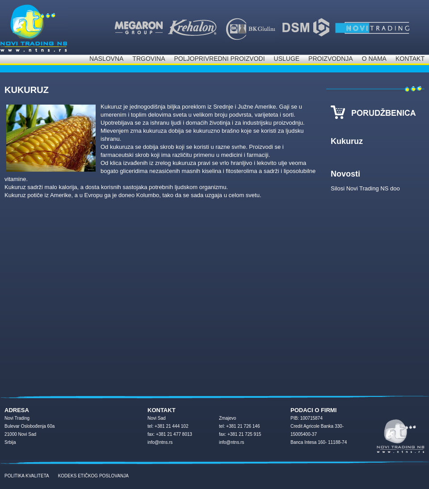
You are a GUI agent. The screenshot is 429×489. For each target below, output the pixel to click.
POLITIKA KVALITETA (26, 475)
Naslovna (106, 58)
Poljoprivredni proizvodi (219, 58)
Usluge (287, 58)
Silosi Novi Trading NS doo (365, 188)
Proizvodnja (330, 58)
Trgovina (148, 58)
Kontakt (410, 58)
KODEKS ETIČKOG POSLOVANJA (93, 475)
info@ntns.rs (159, 442)
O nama (374, 58)
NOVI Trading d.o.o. (33, 27)
